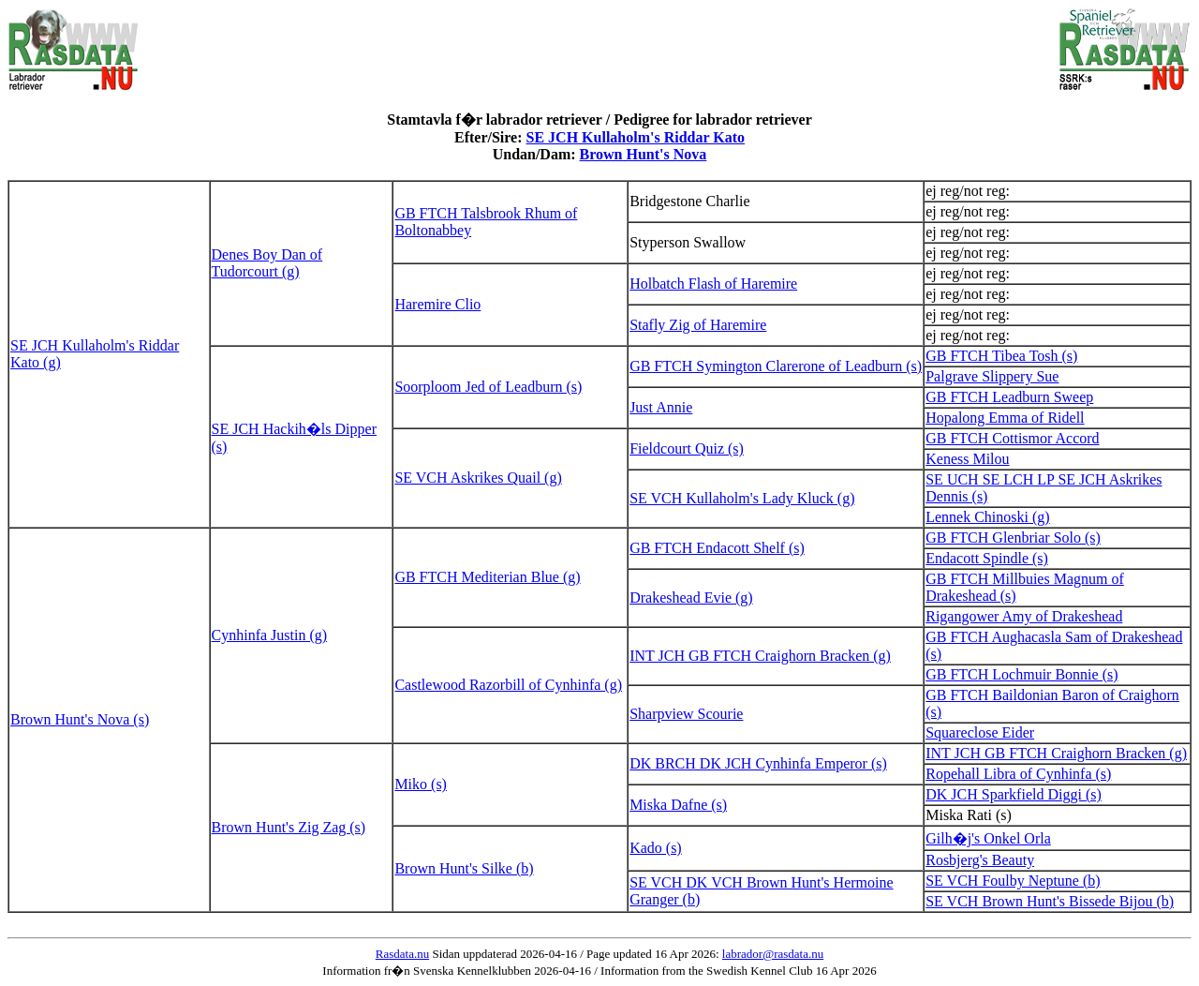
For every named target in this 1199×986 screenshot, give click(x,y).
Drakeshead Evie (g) (691, 597)
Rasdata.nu (402, 954)
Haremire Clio (437, 304)
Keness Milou (967, 459)
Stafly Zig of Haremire (697, 325)
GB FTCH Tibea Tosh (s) (1001, 356)
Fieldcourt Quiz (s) (686, 448)
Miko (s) (420, 784)
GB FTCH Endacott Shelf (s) (717, 548)
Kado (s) (655, 848)
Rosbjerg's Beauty (979, 860)
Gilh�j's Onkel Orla (988, 838)
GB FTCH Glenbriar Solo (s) (1013, 537)
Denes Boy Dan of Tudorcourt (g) (267, 262)
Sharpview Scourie (686, 714)
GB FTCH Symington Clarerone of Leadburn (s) (775, 366)
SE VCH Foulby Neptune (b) (1012, 881)
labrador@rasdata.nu (772, 954)
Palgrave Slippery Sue (991, 376)
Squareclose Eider (979, 732)
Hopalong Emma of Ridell (1004, 418)
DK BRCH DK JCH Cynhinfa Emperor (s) (758, 763)
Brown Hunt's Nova (643, 154)
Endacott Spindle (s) (986, 558)
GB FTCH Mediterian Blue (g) (487, 577)
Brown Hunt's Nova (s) (79, 719)
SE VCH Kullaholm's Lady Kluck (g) (741, 498)
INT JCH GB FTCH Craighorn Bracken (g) (760, 656)
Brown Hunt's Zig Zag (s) (289, 827)
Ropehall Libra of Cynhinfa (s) (1018, 774)
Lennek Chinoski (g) (987, 517)
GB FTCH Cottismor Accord (1012, 438)
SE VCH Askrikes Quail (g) (477, 478)
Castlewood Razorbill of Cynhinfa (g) (508, 685)
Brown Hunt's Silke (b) (463, 868)
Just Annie (660, 407)
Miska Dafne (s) (678, 805)
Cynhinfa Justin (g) (270, 635)
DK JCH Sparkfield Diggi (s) (1013, 794)
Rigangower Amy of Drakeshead (1023, 616)
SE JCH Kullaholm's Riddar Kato (636, 137)
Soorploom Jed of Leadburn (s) (488, 387)
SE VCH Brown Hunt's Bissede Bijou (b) (1049, 901)
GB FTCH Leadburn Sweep (1009, 397)
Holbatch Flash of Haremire (713, 283)
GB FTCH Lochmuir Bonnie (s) (1021, 674)
